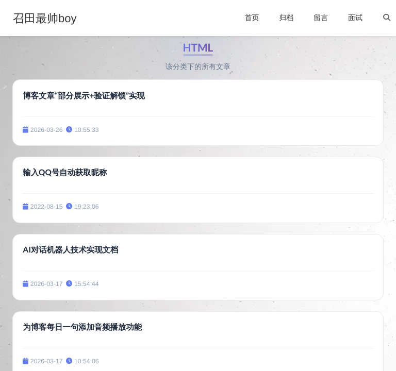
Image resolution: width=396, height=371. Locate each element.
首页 (251, 17)
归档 (286, 17)
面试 (355, 17)
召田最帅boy (44, 18)
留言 (321, 17)
